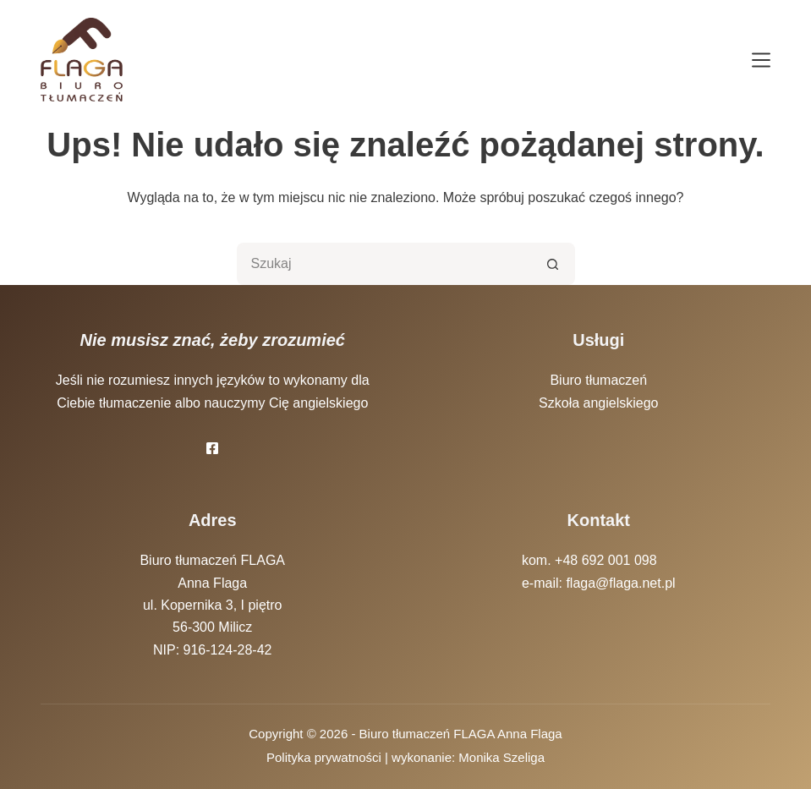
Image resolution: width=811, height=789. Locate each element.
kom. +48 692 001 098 (589, 560)
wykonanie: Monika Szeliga (468, 757)
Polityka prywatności (323, 757)
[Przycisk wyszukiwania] (554, 264)
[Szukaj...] (385, 264)
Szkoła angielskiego (598, 403)
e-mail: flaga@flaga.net (591, 583)
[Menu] (761, 60)
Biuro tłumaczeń (598, 380)
